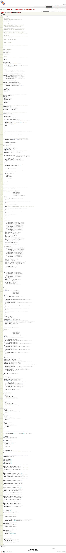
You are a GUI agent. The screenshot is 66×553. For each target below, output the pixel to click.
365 (1, 296)
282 (1, 232)
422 (1, 340)
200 (1, 169)
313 (1, 256)
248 (1, 206)
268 (1, 221)
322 (1, 263)
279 (1, 230)
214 (1, 180)
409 (1, 330)
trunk (8, 9)
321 (1, 262)
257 (1, 213)
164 (1, 141)
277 (1, 228)
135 (1, 119)
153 (1, 133)
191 (1, 162)
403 (1, 325)
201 (1, 170)
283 (1, 233)
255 (1, 211)
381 (1, 308)
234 (1, 195)
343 (1, 279)
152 (1, 132)
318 (1, 260)
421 (1, 339)
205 (1, 173)
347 (1, 282)
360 (1, 292)
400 (1, 323)
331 (1, 270)
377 (1, 305)
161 (1, 139)
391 (1, 316)
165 (1, 142)
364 (1, 295)
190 (1, 161)
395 (1, 319)
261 (1, 216)
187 (1, 159)
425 (1, 342)
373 (1, 302)
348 (1, 283)
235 (1, 196)
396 (1, 320)
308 (1, 252)
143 (1, 125)
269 (1, 222)
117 (1, 105)
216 (1, 181)
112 (1, 101)
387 (1, 313)
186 (1, 158)
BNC (12, 9)
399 (1, 322)
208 (1, 175)
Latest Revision (52, 8)
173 (1, 148)
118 (1, 106)
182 (1, 155)
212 (1, 178)
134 (1, 118)
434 (1, 349)
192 (1, 163)
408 (1, 329)
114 (1, 103)
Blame (60, 8)
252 (1, 209)
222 (1, 186)
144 (1, 126)
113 (1, 102)
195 (1, 165)
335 (1, 273)
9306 (34, 9)
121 (1, 108)
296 (1, 243)
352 (1, 286)
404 (1, 326)
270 (1, 223)
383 (1, 310)
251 (1, 208)
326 (1, 266)
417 (1, 336)
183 (1, 156)
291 (1, 239)
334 (1, 272)
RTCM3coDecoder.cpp (25, 9)
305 (1, 250)
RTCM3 (18, 9)
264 (1, 218)
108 (1, 98)
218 (1, 183)
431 (1, 347)
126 (1, 112)
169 (1, 145)
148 (1, 129)
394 (1, 318)
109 (1, 99)
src (14, 9)
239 (1, 199)
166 (1, 143)
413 (1, 333)
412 (1, 332)
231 (1, 193)
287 (1, 236)
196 (1, 166)
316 (1, 258)
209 (1, 176)
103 (1, 94)
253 (1, 210)
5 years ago (19, 12)
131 (1, 116)
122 (1, 109)
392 (1, 317)
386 (1, 312)
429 (1, 345)
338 (1, 275)
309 (1, 253)
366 (1, 297)
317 (1, 259)
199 (1, 168)
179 (1, 153)
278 (1, 229)
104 (1, 95)
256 (1, 212)
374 (1, 303)
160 (1, 138)
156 (1, 135)
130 (1, 115)
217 (1, 182)
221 (1, 185)
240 (1, 200)
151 (1, 131)
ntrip (5, 9)
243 (1, 202)
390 (1, 315)
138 (1, 121)
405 (1, 327)
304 (1, 249)
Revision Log (63, 8)
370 (1, 300)
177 (1, 151)
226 (1, 189)
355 (1, 288)
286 (1, 235)
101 (1, 93)
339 (1, 276)
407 (1, 328)
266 (1, 220)
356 (1, 289)
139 (1, 122)
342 (1, 278)
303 (1, 248)
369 (1, 299)
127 (1, 113)
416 (1, 335)
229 (1, 191)
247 (1, 205)
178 (1, 152)
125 (1, 111)
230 (1, 192)
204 (1, 172)
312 (1, 255)
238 (1, 198)
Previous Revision (48, 8)
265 (1, 219)
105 (1, 96)
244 (1, 203)
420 (1, 338)
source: (2, 9)
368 (1, 298)
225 (1, 188)
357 (1, 290)
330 (1, 269)
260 (1, 215)
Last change (2, 12)
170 (1, 146)
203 (1, 171)
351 (1, 285)
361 (1, 293)
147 (1, 128)
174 (1, 149)
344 (1, 280)
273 (1, 225)
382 (1, 309)
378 (1, 306)
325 (1, 265)
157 (1, 136)
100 (1, 92)
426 (1, 343)
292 (1, 240)
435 (1, 350)
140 (1, 123)
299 (1, 245)
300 (1, 246)
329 (1, 268)
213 (1, 179)
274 (1, 226)
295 (1, 242)
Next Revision (56, 8)
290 (1, 238)
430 (1, 346)
